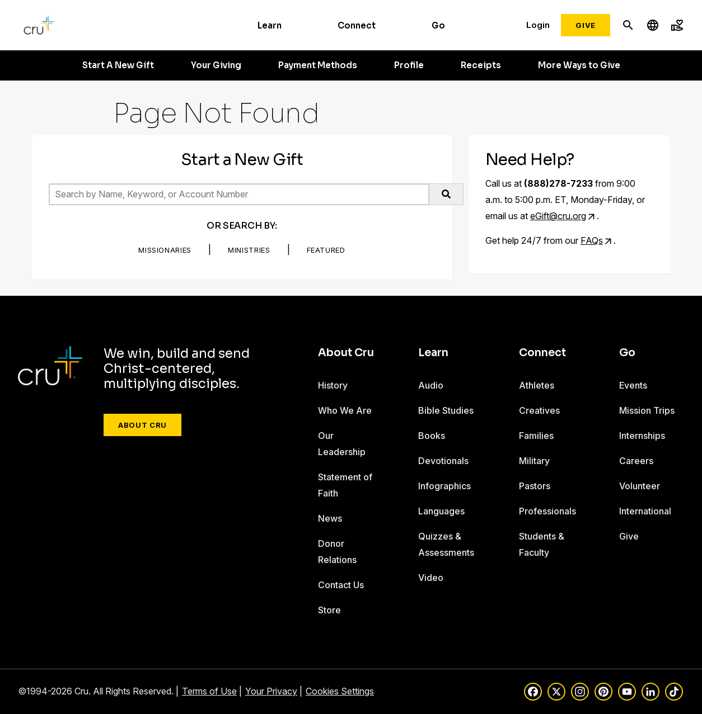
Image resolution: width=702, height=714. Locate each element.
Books (431, 435)
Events (633, 385)
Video (430, 577)
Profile (409, 65)
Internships (642, 435)
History (333, 385)
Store (329, 610)
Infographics (444, 485)
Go (438, 25)
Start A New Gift (118, 65)
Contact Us (341, 584)
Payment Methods (317, 65)
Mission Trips (647, 410)
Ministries (249, 249)
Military (534, 460)
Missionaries (164, 249)
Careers (636, 460)
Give (585, 25)
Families (536, 435)
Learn (270, 25)
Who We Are (345, 410)
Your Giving (216, 65)
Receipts (481, 65)
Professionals (547, 511)
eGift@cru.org (558, 215)
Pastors (534, 485)
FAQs (592, 240)
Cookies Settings (340, 691)
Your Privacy (271, 691)
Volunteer (639, 485)
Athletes (536, 385)
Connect (357, 25)
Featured (326, 249)
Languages (441, 511)
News (330, 518)
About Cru (142, 424)
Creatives (539, 410)
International (645, 511)
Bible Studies (446, 410)
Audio (430, 385)
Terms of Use (209, 691)
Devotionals (443, 460)
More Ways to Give (579, 65)
